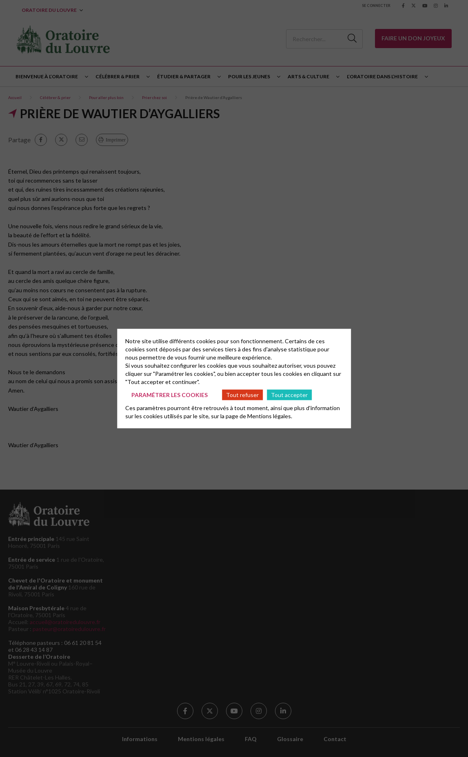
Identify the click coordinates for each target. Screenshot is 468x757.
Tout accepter (289, 394)
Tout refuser (242, 394)
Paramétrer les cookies (169, 394)
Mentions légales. (269, 416)
